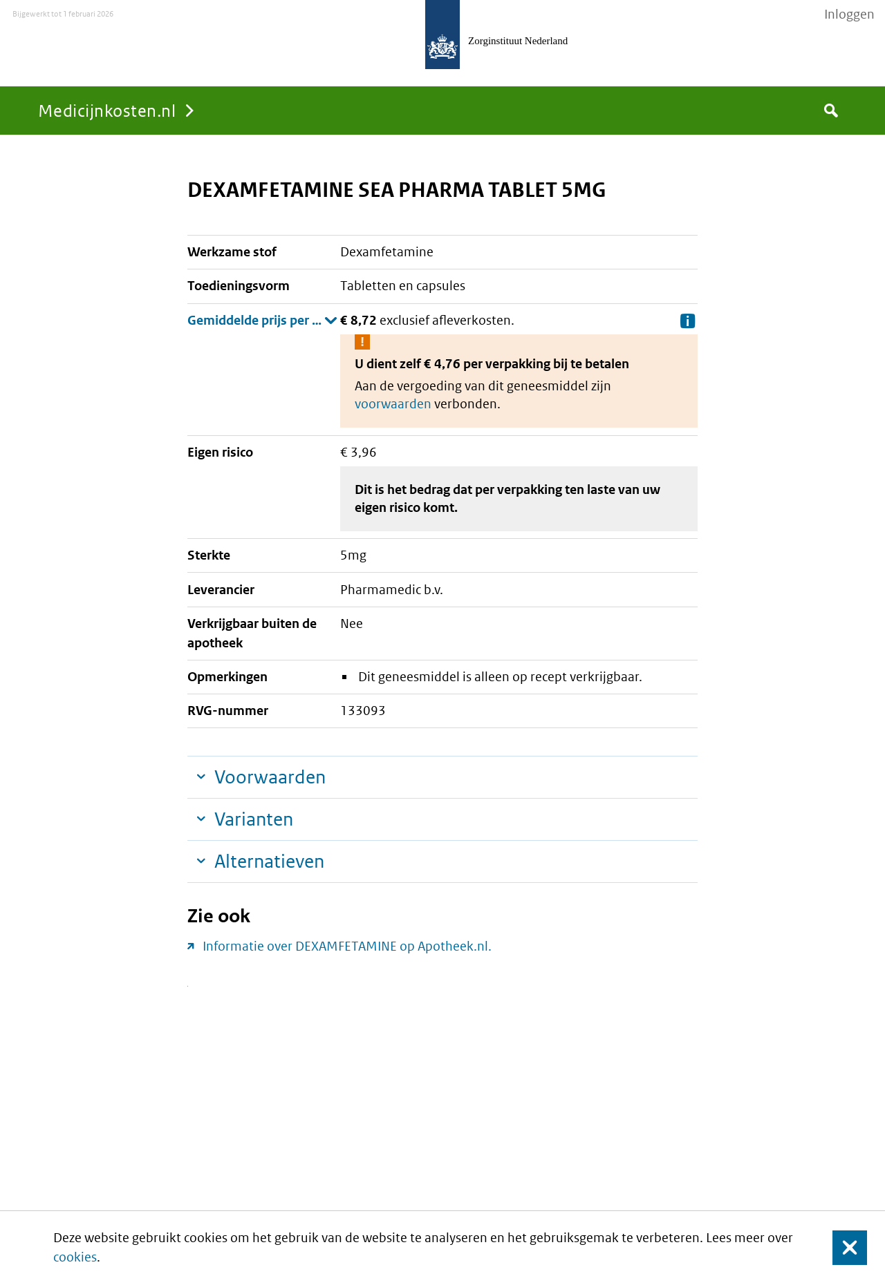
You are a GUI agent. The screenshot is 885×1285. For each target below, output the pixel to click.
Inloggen (849, 14)
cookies (75, 1257)
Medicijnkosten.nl (107, 110)
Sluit (839, 1248)
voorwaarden (393, 404)
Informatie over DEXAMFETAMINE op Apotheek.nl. (347, 946)
